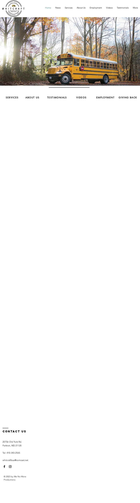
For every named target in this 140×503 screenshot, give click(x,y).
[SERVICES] (12, 97)
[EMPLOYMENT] (105, 97)
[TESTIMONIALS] (57, 97)
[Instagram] (10, 466)
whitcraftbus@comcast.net (15, 460)
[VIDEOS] (81, 97)
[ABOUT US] (32, 97)
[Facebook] (4, 466)
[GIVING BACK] (128, 97)
